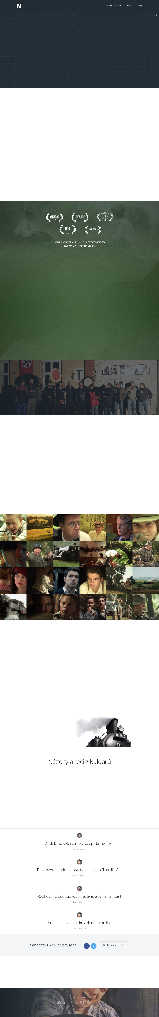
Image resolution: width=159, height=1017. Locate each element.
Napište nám (113, 945)
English (141, 5)
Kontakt (129, 5)
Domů (109, 5)
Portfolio (119, 5)
